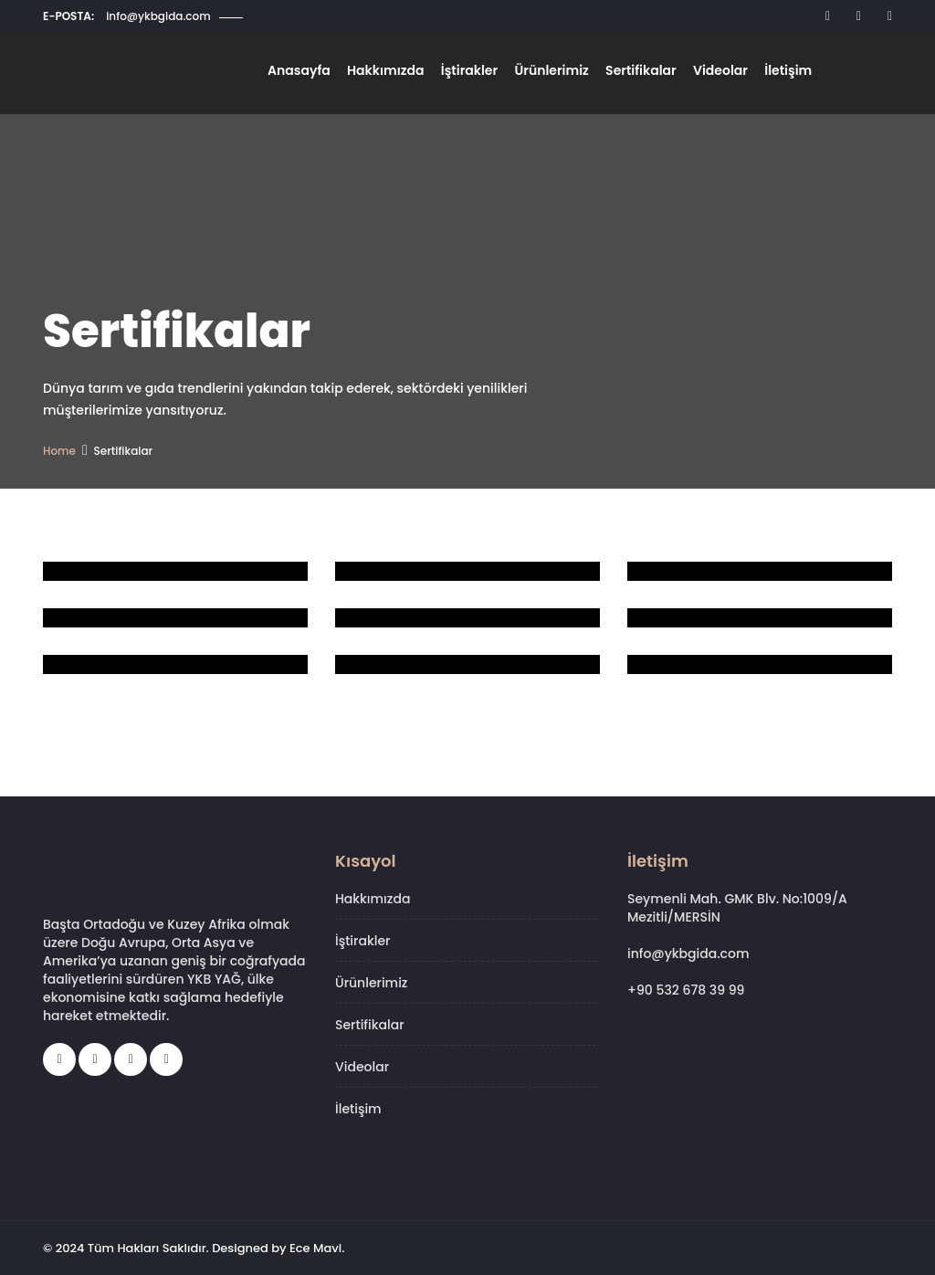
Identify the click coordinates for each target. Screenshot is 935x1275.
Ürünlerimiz (557, 73)
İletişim (787, 73)
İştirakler (476, 73)
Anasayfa (310, 73)
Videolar (721, 73)
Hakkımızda (395, 73)
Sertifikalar (644, 73)
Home (59, 450)
